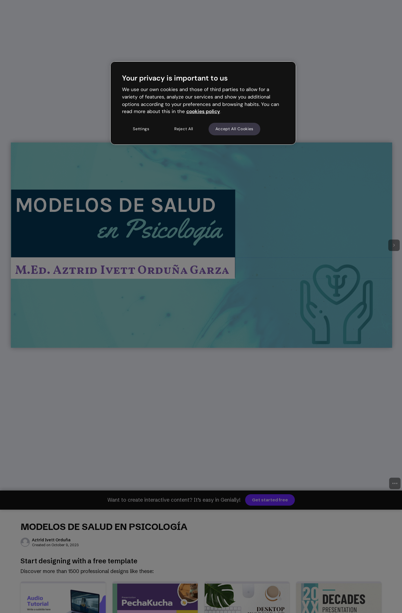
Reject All (183, 128)
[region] (203, 103)
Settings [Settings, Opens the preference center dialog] (141, 128)
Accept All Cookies (234, 128)
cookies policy (203, 111)
